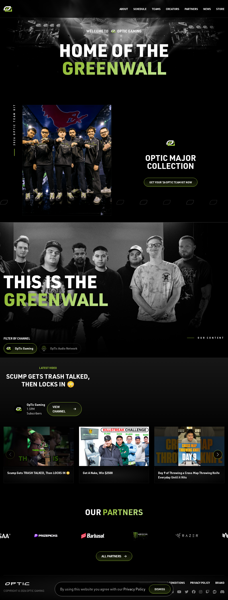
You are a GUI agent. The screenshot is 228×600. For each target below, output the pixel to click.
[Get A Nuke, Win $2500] (114, 455)
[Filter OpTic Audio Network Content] (60, 348)
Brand (219, 582)
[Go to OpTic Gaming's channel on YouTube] (64, 409)
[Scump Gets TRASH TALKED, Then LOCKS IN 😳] (39, 455)
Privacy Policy (134, 589)
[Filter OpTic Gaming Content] (20, 348)
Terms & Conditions (171, 582)
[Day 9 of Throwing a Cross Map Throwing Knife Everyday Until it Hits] (189, 455)
